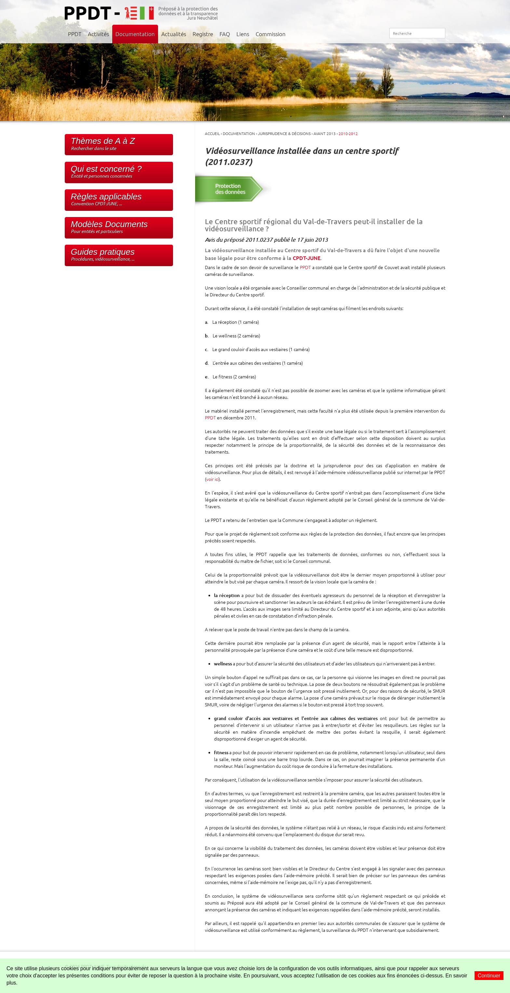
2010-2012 (348, 133)
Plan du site (374, 33)
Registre (203, 33)
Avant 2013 (325, 133)
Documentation (135, 33)
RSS (381, 33)
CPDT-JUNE (306, 257)
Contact (367, 34)
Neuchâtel (430, 11)
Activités (98, 33)
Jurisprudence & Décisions (284, 133)
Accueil (360, 33)
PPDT (74, 33)
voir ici (212, 479)
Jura (386, 11)
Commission (271, 33)
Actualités (173, 33)
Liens (242, 33)
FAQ (225, 33)
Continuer (489, 975)
